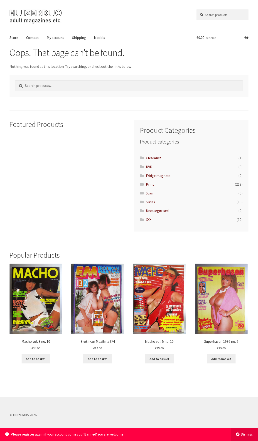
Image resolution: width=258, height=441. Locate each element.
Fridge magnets (158, 175)
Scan (149, 193)
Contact (32, 37)
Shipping (79, 37)
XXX (148, 219)
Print (150, 184)
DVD (149, 166)
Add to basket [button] (36, 359)
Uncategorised (157, 210)
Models (99, 37)
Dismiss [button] (247, 434)
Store (14, 37)
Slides (150, 202)
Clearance (153, 158)
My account (55, 37)
